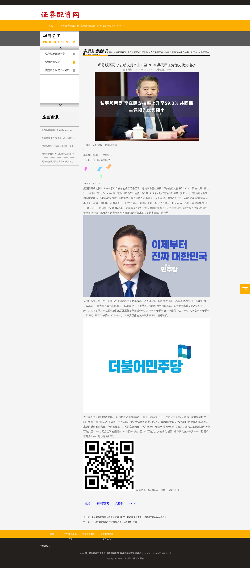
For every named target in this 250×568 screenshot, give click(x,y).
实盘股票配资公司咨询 (109, 25)
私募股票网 (103, 503)
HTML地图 (166, 553)
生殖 (87, 503)
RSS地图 (157, 553)
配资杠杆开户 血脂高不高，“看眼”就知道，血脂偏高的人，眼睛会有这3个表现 (59, 138)
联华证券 (131, 558)
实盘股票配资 (87, 25)
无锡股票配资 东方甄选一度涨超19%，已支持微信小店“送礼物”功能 (59, 153)
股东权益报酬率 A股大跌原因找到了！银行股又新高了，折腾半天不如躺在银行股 (129, 517)
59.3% (132, 503)
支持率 (119, 503)
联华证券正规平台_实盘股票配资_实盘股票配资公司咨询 (122, 52)
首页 (50, 25)
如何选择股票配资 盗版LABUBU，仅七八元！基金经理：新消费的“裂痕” (59, 130)
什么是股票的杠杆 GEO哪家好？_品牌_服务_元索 (114, 522)
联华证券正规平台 (70, 25)
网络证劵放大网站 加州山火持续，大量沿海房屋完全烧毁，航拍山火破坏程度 (59, 161)
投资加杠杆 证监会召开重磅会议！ (58, 146)
